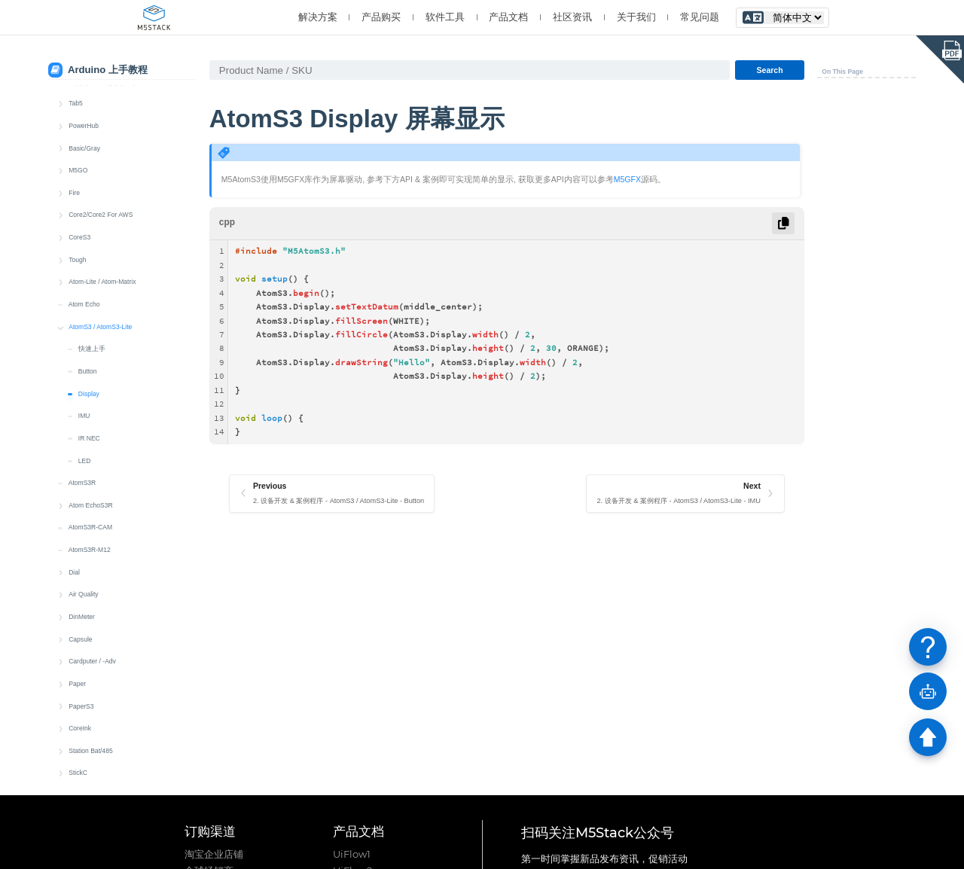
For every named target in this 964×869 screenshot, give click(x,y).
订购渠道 (210, 831)
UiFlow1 (352, 854)
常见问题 (699, 17)
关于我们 (636, 17)
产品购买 (381, 17)
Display (88, 302)
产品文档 (508, 17)
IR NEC (89, 346)
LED (84, 369)
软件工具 (445, 17)
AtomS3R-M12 (90, 458)
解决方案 (317, 17)
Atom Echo (84, 212)
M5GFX (627, 179)
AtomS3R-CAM (90, 435)
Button (87, 279)
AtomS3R (82, 391)
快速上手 (91, 257)
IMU (84, 324)
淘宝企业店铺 (214, 854)
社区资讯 (572, 17)
